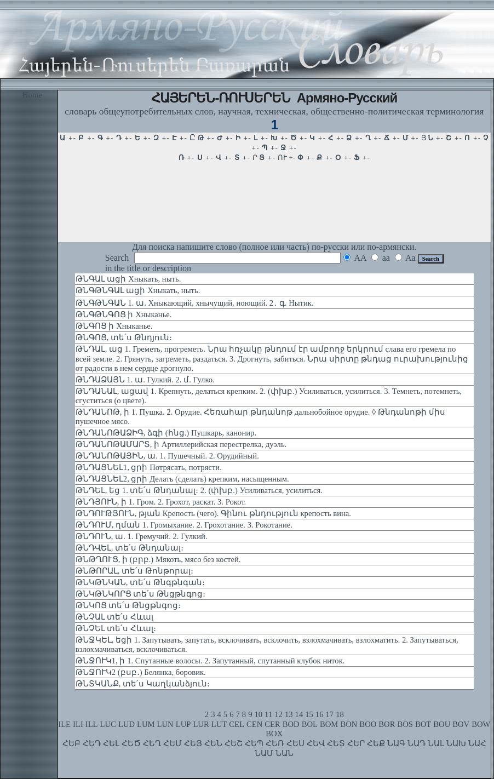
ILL (91, 724)
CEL (236, 724)
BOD (291, 724)
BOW (481, 724)
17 (330, 714)
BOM (329, 724)
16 (319, 714)
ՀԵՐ (356, 743)
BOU (441, 724)
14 (299, 714)
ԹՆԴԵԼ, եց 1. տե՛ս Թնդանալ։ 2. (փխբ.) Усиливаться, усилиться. (199, 490)
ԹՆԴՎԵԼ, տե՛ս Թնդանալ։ (129, 547)
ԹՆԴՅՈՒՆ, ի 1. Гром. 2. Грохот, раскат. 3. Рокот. (161, 501)
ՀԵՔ (376, 743)
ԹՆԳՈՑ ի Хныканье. (114, 326)
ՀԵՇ (234, 743)
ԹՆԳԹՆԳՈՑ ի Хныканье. (124, 314)
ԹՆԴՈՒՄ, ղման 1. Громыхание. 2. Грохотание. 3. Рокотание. (184, 524)
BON (348, 724)
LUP (183, 724)
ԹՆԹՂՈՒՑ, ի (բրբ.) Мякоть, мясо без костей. (158, 559)
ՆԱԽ (456, 743)
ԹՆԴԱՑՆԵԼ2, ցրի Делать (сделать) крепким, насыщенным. (182, 478)
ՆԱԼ (436, 743)
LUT (219, 724)
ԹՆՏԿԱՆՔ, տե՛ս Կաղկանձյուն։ (143, 683)
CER (272, 724)
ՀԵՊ (254, 743)
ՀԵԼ (111, 743)
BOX (274, 733)
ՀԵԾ (131, 743)
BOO (367, 724)
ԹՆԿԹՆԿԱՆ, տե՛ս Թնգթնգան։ (140, 582)
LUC (108, 724)
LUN (165, 724)
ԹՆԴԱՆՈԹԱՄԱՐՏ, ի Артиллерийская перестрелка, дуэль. (181, 444)
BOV (460, 724)
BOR (386, 724)
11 (268, 714)
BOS (405, 724)
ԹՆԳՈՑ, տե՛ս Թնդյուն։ (124, 337)
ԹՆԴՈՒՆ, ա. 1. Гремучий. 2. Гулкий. (142, 536)
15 (309, 714)
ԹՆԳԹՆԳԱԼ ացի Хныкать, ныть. (138, 290)
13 (289, 714)
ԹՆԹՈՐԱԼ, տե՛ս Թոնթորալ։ (134, 570)
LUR (201, 724)
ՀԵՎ (316, 743)
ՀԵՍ (295, 743)
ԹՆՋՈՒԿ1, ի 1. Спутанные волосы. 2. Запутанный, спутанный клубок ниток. (210, 660)
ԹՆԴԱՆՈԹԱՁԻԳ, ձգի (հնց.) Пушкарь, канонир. (166, 432)
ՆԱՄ (264, 753)
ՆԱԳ (396, 743)
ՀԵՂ (152, 743)
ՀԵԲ (71, 743)
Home (32, 94)
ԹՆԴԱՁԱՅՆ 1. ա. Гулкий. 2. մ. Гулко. (145, 379)
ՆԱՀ (477, 743)
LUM (146, 724)
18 (340, 714)
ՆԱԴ (416, 743)
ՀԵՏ (336, 743)
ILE (64, 724)
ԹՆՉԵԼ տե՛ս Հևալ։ (116, 628)
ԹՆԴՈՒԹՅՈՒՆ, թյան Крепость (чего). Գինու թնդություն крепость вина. (213, 513)
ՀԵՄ (172, 743)
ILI (78, 724)
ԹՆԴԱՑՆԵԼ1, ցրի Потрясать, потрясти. (149, 467)
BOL (310, 724)
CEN (254, 724)
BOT (423, 724)
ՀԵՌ (275, 743)
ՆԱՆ (284, 753)
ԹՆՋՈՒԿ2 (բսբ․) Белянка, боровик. (141, 672)
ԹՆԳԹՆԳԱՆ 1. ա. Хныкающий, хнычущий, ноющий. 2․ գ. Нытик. (195, 303)
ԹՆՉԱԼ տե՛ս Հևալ (114, 616)
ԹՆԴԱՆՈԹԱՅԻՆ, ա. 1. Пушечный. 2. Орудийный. (167, 455)
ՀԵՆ (213, 743)
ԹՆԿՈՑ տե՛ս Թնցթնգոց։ (128, 605)
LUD (126, 724)
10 (258, 714)
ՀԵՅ (193, 743)
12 (278, 714)
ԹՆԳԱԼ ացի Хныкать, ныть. (128, 278)
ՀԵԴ (92, 743)
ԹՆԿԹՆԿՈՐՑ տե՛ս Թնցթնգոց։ (140, 593)
